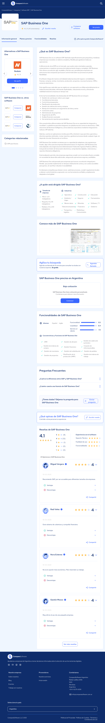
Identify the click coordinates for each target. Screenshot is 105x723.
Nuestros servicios (45, 677)
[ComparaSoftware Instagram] (20, 664)
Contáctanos (74, 673)
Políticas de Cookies (82, 718)
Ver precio (96, 27)
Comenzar (70, 301)
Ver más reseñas (70, 644)
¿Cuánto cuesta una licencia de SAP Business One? (70, 386)
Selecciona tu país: (14, 702)
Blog (9, 680)
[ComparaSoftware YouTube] (12, 664)
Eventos (11, 684)
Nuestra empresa (14, 673)
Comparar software (76, 27)
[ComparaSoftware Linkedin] (9, 664)
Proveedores (43, 673)
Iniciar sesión (43, 680)
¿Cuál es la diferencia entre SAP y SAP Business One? (70, 379)
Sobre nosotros (13, 677)
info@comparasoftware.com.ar (80, 694)
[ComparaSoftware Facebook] (16, 664)
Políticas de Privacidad (68, 718)
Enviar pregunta (90, 401)
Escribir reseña (49, 28)
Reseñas (53, 39)
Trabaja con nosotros (15, 688)
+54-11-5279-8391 (75, 689)
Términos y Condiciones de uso (91, 719)
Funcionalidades (41, 39)
